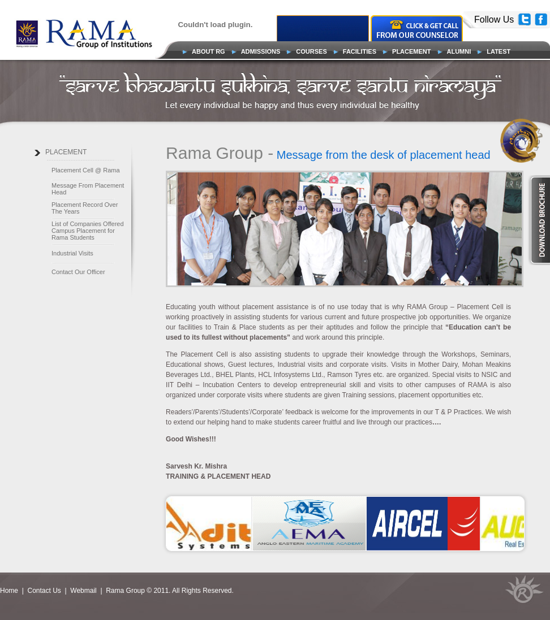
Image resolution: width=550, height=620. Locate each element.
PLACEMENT (66, 152)
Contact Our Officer (78, 271)
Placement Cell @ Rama (85, 170)
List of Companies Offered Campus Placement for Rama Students (87, 230)
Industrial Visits (72, 253)
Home (10, 591)
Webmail (83, 591)
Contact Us (44, 591)
